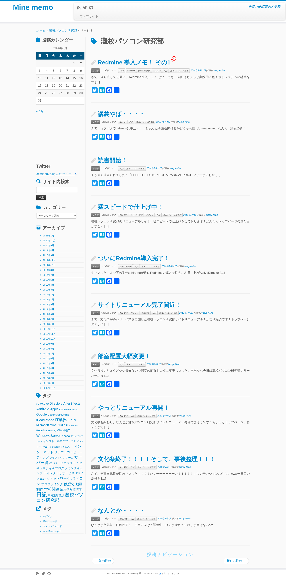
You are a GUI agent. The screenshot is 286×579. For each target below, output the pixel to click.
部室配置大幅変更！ (124, 356)
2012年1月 (48, 294)
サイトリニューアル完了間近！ (139, 305)
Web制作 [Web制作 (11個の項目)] (63, 430)
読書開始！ (112, 160)
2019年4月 (48, 250)
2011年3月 (48, 314)
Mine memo (33, 7)
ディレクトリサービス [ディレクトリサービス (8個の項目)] (58, 473)
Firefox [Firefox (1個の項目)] (75, 409)
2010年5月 (48, 363)
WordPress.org (51, 531)
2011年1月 (48, 324)
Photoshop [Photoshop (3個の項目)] (72, 425)
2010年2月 (48, 378)
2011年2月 (48, 319)
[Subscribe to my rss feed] (80, 7)
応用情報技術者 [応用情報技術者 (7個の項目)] (71, 489)
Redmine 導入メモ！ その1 (134, 62)
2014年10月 (49, 265)
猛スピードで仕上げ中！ (130, 207)
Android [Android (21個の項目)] (42, 409)
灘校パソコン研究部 (63, 30)
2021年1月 (48, 235)
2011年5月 (48, 304)
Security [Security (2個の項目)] (52, 430)
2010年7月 (48, 353)
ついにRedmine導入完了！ (134, 258)
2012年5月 (48, 279)
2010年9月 (48, 343)
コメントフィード (52, 526)
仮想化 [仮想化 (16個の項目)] (69, 484)
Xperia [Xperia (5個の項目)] (66, 435)
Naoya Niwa (219, 70)
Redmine (131, 71)
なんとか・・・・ (121, 510)
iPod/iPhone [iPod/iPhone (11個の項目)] (45, 420)
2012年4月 (48, 284)
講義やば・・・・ (121, 114)
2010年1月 (48, 383)
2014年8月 (48, 270)
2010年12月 (49, 329)
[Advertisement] (59, 136)
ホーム (41, 30)
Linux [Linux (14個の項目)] (72, 420)
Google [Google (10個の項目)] (41, 414)
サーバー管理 (144, 71)
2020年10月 (49, 240)
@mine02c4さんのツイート (55, 174)
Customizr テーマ (151, 573)
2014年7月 (48, 275)
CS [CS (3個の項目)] (61, 409)
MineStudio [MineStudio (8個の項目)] (57, 425)
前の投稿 (103, 561)
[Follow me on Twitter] (86, 7)
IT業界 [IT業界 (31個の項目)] (61, 420)
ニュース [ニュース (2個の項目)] (44, 479)
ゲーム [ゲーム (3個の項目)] (69, 457)
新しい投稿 (236, 561)
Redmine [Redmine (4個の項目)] (41, 430)
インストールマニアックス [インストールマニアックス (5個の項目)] (59, 441)
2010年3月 (48, 373)
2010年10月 (49, 338)
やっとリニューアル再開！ (133, 407)
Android (122, 122)
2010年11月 (49, 334)
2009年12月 (49, 388)
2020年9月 (48, 245)
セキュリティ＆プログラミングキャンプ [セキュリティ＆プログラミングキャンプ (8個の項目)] (59, 468)
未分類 (95, 71)
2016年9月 (48, 255)
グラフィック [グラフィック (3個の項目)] (57, 457)
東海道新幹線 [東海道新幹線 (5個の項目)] (56, 495)
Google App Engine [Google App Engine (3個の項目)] (58, 414)
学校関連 (145, 313)
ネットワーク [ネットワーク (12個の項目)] (59, 478)
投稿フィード (50, 521)
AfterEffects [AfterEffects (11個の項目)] (71, 403)
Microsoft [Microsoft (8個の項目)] (42, 425)
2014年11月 (49, 260)
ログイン (47, 516)
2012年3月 (48, 289)
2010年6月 (48, 358)
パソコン (156, 71)
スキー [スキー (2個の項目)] (56, 463)
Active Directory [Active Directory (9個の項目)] (51, 403)
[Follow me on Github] (92, 7)
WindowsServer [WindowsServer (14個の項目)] (48, 436)
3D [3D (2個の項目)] (37, 404)
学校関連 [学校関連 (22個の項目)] (51, 489)
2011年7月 (48, 299)
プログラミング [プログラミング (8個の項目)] (52, 484)
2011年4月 (48, 309)
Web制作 (123, 215)
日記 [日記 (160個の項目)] (41, 494)
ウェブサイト (89, 16)
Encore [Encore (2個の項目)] (67, 409)
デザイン (149, 215)
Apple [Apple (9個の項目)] (54, 409)
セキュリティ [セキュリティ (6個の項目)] (69, 463)
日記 (165, 71)
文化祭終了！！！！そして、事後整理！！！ (156, 459)
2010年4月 (48, 368)
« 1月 (40, 111)
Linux (121, 71)
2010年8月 (48, 348)
